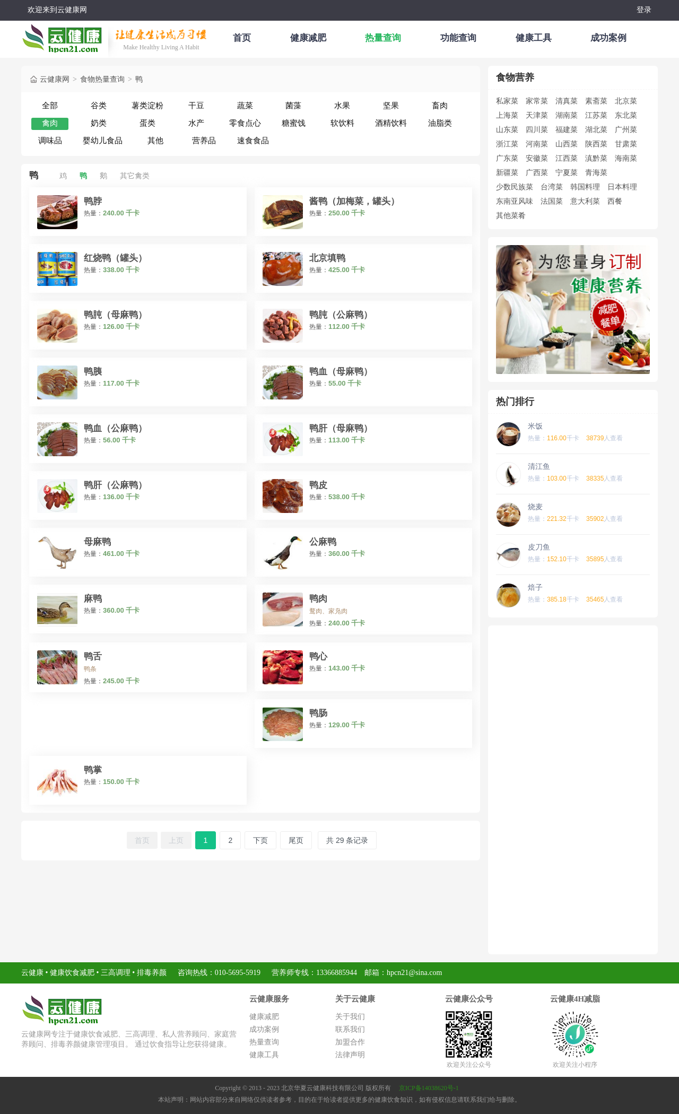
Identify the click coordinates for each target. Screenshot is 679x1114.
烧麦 (535, 506)
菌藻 (293, 105)
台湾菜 (552, 186)
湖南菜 (566, 115)
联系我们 (350, 1029)
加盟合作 (350, 1042)
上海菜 (507, 115)
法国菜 (552, 201)
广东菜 (507, 158)
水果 (342, 105)
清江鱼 (539, 466)
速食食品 (253, 140)
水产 (196, 122)
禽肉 (50, 122)
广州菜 (626, 129)
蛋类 (147, 122)
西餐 (614, 201)
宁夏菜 (566, 172)
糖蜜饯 (294, 122)
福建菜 (566, 129)
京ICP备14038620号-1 (429, 1088)
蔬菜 (245, 105)
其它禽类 (135, 175)
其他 (155, 140)
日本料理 (622, 186)
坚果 (391, 105)
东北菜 (626, 115)
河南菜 (537, 144)
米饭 (535, 426)
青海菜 (596, 172)
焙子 (535, 587)
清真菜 (566, 101)
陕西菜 (596, 144)
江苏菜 (596, 115)
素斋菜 (596, 101)
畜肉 (440, 105)
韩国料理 (585, 186)
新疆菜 (507, 172)
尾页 (296, 840)
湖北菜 (596, 129)
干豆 (196, 105)
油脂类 (440, 122)
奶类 (99, 122)
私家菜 (507, 101)
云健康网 (49, 77)
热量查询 (383, 38)
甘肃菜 (626, 144)
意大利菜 (585, 201)
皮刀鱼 (539, 547)
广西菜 (537, 172)
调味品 (50, 140)
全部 (50, 105)
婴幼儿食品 (103, 140)
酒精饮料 (391, 122)
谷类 (99, 105)
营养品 (204, 140)
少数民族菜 (514, 186)
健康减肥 (308, 38)
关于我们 (350, 1017)
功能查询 (458, 38)
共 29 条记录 (347, 840)
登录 (644, 10)
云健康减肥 (64, 37)
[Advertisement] (572, 790)
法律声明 (350, 1055)
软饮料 (342, 122)
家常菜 (537, 101)
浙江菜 (507, 144)
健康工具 (534, 38)
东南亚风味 (514, 201)
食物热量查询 (102, 77)
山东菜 (507, 129)
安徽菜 (537, 158)
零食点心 (245, 122)
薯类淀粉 (147, 105)
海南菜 (626, 158)
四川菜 (537, 129)
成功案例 (608, 38)
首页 (242, 38)
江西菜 (566, 158)
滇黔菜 (596, 158)
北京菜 (626, 101)
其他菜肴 (511, 215)
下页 (260, 840)
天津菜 (537, 115)
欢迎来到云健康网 (57, 10)
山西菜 (566, 144)
